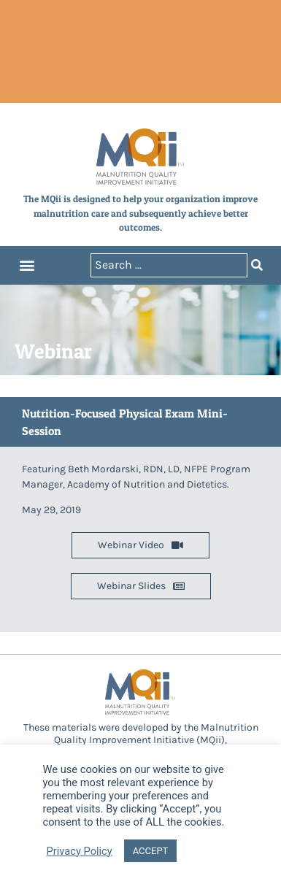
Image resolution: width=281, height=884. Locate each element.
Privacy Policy (79, 851)
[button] (27, 265)
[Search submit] (256, 265)
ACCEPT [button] (151, 850)
